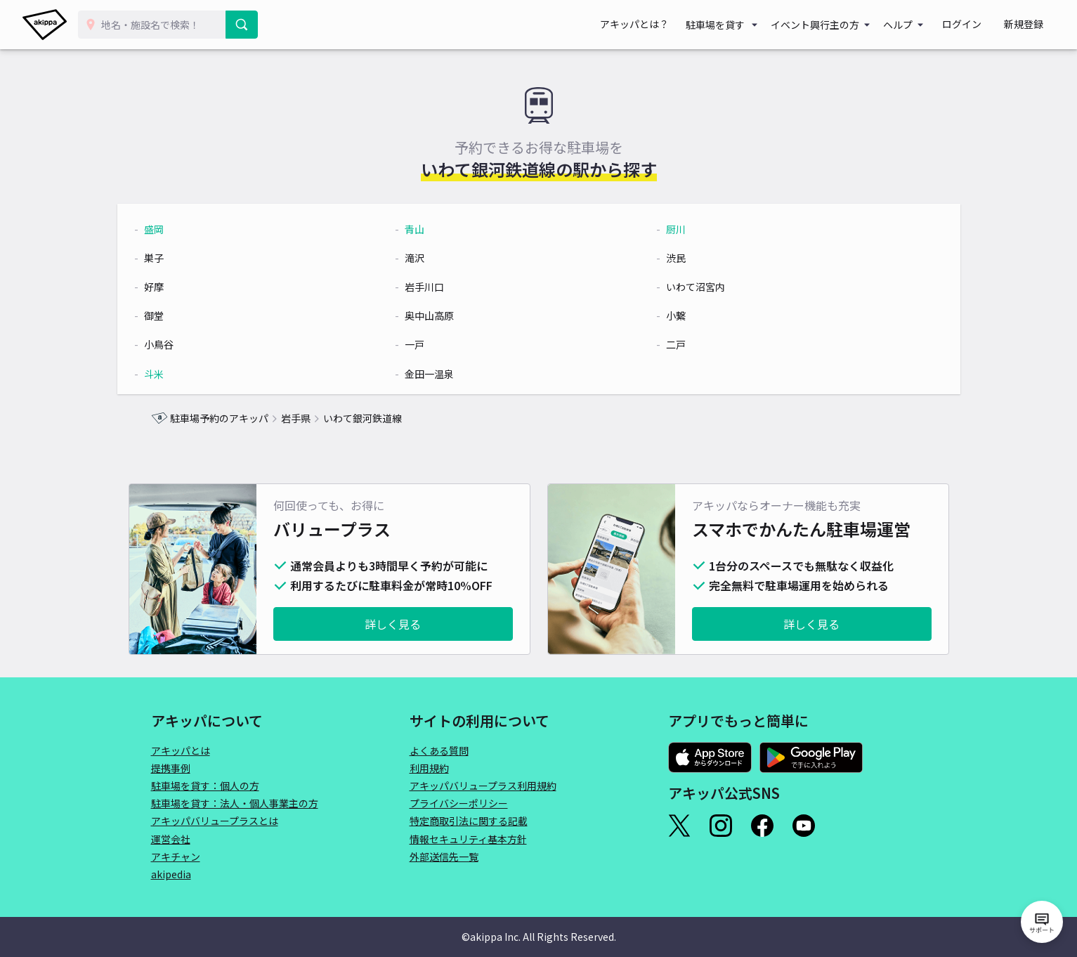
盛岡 (187, 229)
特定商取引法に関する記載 (469, 821)
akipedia (171, 874)
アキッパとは (180, 750)
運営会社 (170, 839)
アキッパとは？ (662, 25)
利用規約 (429, 768)
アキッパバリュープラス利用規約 (483, 786)
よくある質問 (439, 750)
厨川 (666, 229)
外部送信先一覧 (444, 856)
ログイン (978, 25)
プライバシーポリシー (459, 803)
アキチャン (175, 856)
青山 (426, 229)
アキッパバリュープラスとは (214, 821)
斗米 (187, 374)
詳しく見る (393, 624)
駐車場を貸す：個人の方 (205, 786)
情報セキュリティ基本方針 (468, 839)
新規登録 (1029, 25)
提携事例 (170, 768)
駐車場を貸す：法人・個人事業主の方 (234, 803)
